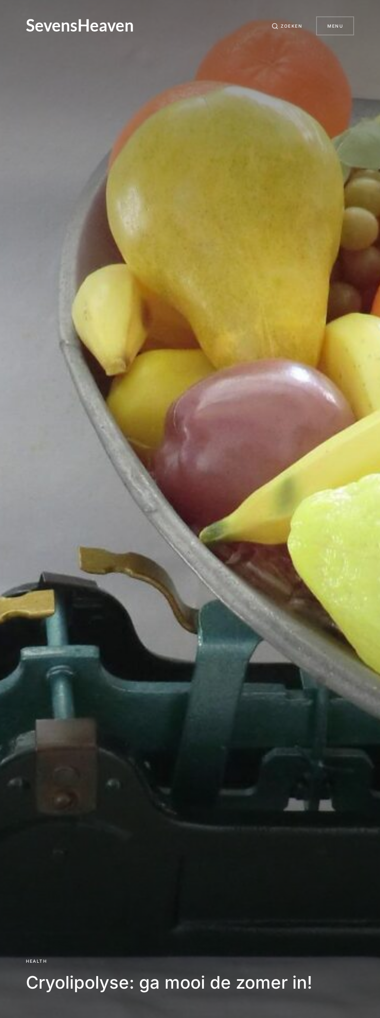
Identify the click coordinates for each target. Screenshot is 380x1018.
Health (36, 961)
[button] (287, 25)
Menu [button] (335, 25)
